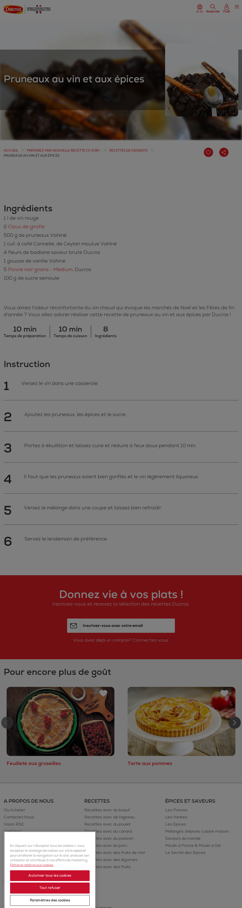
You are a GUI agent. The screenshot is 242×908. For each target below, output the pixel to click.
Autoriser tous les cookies (49, 899)
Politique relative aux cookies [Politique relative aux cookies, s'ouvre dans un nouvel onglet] (31, 889)
